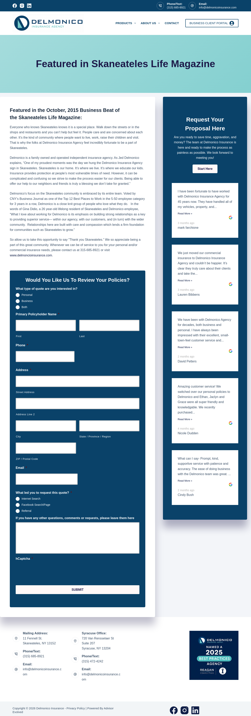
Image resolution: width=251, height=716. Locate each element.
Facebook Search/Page (36, 504)
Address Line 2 (25, 414)
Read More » (185, 213)
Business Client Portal (212, 23)
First (19, 336)
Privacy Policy (75, 705)
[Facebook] (15, 6)
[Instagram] (22, 6)
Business (27, 301)
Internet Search (31, 498)
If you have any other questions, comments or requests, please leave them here (75, 518)
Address (23, 370)
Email (21, 467)
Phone (22, 345)
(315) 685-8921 (176, 7)
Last (82, 336)
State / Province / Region (95, 436)
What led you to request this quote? (44, 492)
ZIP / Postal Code (27, 458)
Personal (27, 294)
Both (24, 306)
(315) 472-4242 (92, 658)
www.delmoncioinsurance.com (31, 255)
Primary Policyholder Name (37, 314)
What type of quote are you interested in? (46, 288)
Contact (172, 23)
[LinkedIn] (29, 6)
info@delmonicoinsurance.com (217, 7)
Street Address (25, 392)
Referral (26, 510)
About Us (151, 23)
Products (126, 23)
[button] (205, 169)
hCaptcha (24, 558)
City (18, 436)
